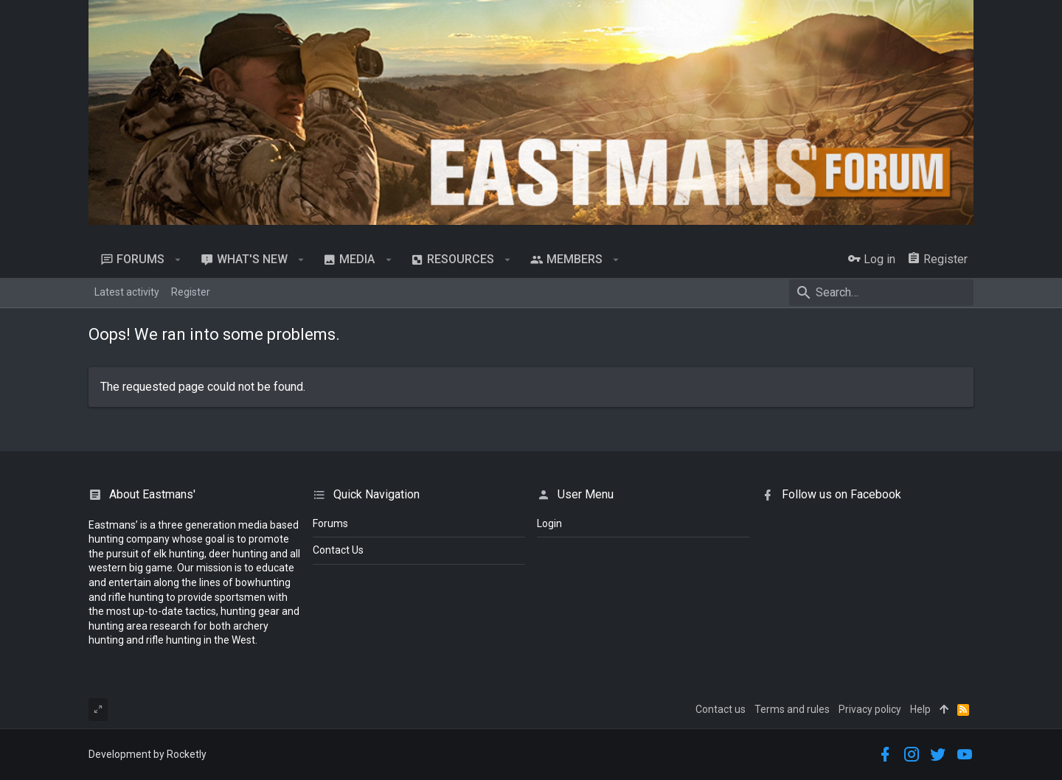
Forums (330, 523)
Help (920, 709)
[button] (178, 259)
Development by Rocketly (147, 754)
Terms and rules (792, 709)
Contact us (720, 709)
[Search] (881, 292)
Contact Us (338, 550)
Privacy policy (870, 709)
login (549, 523)
